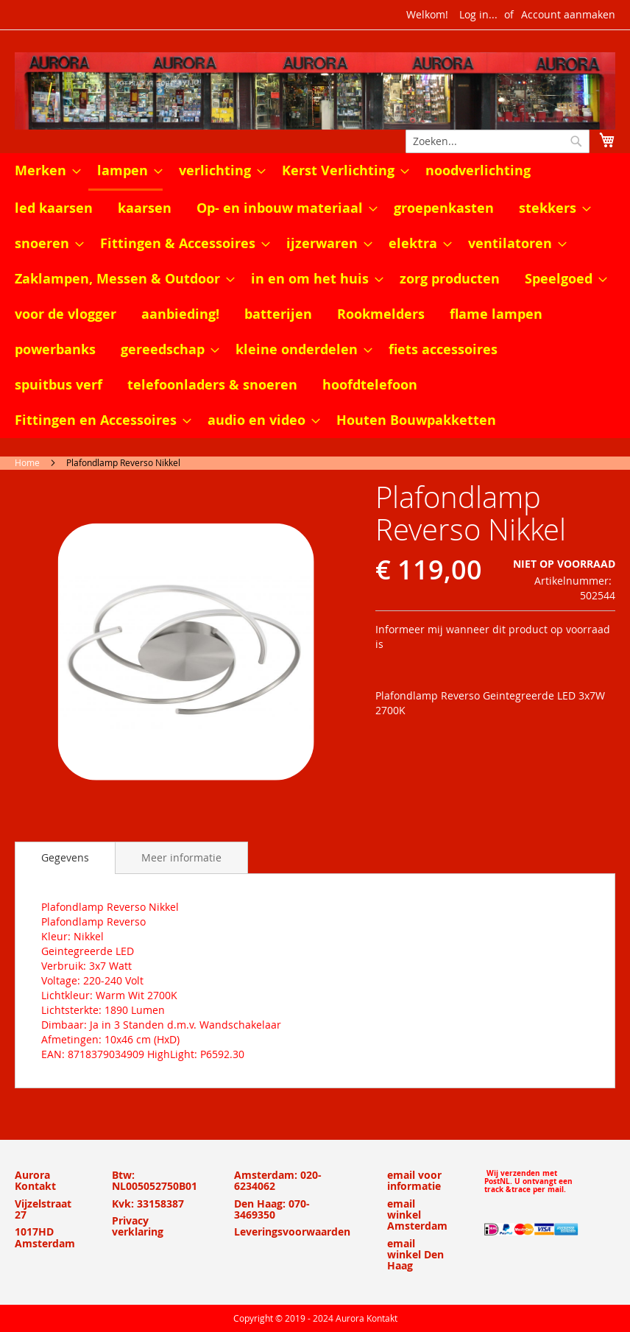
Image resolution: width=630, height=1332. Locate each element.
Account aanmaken (568, 14)
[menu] (315, 295)
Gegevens (65, 857)
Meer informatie (181, 857)
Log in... (478, 14)
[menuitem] (43, 170)
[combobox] (498, 141)
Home (27, 462)
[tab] (65, 858)
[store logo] (315, 91)
